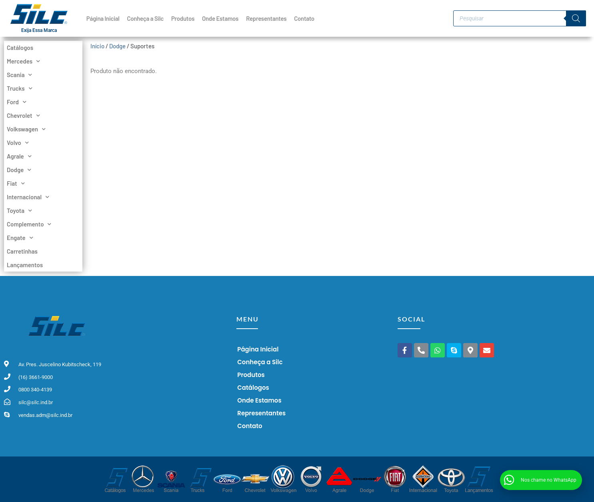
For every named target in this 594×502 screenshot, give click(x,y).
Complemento (29, 224)
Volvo (18, 143)
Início (97, 46)
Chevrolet (23, 115)
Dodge (19, 170)
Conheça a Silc (145, 18)
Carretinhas (22, 251)
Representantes (266, 18)
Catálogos (20, 47)
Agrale (19, 156)
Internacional (28, 197)
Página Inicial (103, 18)
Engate (20, 238)
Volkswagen (26, 129)
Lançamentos (25, 264)
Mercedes (23, 61)
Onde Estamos (220, 18)
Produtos (182, 18)
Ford (16, 102)
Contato (304, 18)
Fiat (16, 183)
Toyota (19, 210)
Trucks (19, 88)
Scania (19, 75)
